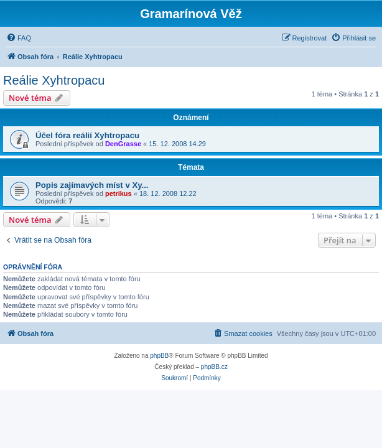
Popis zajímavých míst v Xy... (92, 185)
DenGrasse (123, 143)
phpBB (159, 355)
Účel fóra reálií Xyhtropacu (87, 135)
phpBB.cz (214, 366)
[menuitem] (18, 37)
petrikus (118, 193)
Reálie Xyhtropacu (54, 80)
